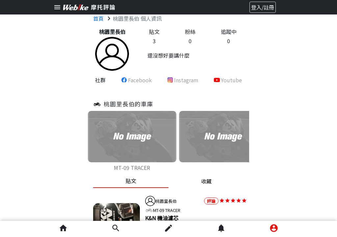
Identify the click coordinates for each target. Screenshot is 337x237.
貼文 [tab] (131, 181)
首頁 (98, 18)
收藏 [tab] (206, 181)
